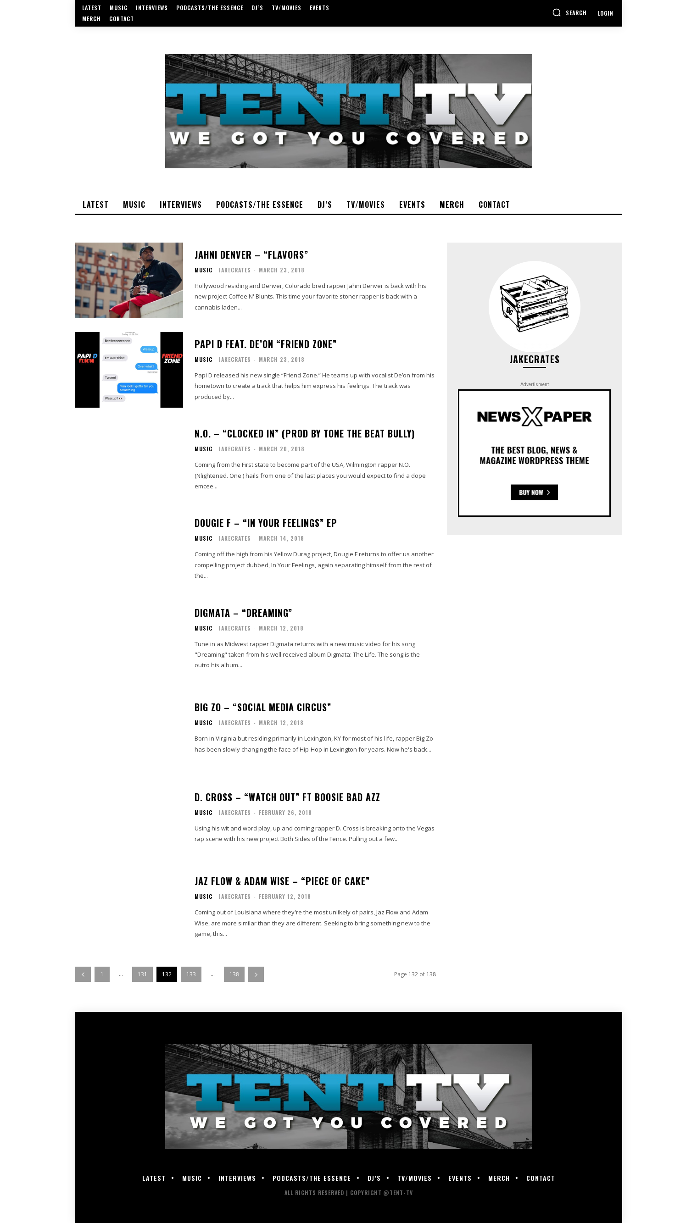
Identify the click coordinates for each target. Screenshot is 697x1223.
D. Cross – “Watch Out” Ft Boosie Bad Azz (287, 797)
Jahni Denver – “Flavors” (251, 254)
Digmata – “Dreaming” (243, 613)
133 (191, 974)
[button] (569, 12)
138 (234, 974)
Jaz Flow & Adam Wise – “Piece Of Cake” (282, 881)
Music (203, 270)
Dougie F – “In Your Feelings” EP (266, 523)
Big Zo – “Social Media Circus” (263, 707)
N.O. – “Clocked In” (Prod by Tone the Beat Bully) (305, 433)
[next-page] (256, 974)
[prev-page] (83, 974)
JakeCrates (234, 270)
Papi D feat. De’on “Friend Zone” (266, 344)
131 (142, 974)
